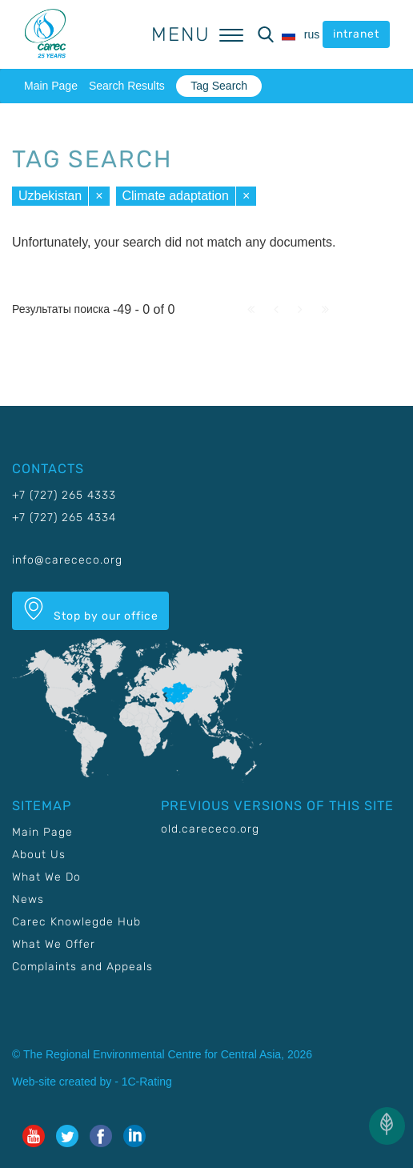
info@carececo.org (67, 560)
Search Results (127, 85)
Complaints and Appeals (82, 966)
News (28, 899)
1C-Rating (147, 1081)
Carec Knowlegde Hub (76, 922)
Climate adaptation (175, 196)
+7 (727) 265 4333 (64, 495)
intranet (356, 34)
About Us (39, 854)
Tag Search (218, 85)
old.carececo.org (210, 829)
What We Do (46, 877)
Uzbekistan (50, 196)
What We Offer (53, 944)
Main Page (51, 85)
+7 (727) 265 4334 (64, 517)
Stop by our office (90, 610)
